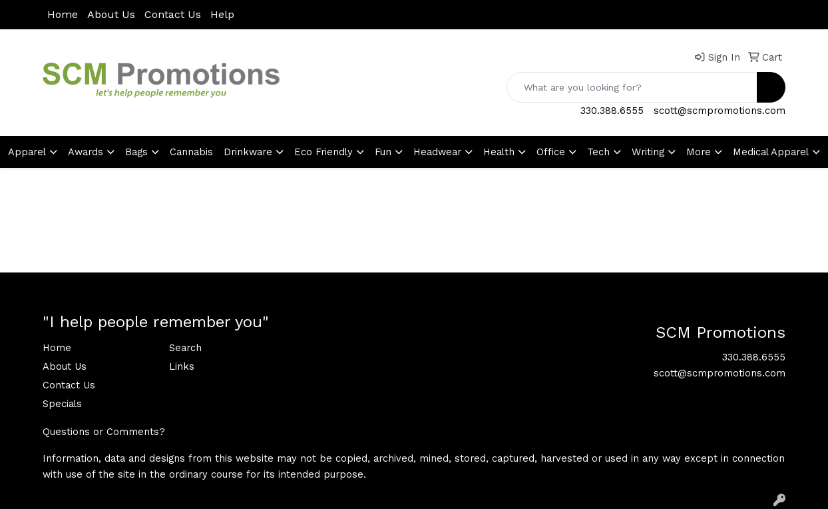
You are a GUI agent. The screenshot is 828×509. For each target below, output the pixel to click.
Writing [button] (648, 152)
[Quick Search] (632, 87)
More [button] (698, 152)
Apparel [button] (27, 152)
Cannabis (191, 152)
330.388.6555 (612, 111)
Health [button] (499, 152)
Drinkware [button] (248, 152)
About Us (111, 14)
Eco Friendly (323, 152)
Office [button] (550, 152)
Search (185, 348)
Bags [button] (136, 152)
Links (181, 366)
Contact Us (172, 14)
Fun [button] (383, 152)
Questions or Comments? (104, 432)
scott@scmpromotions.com (719, 111)
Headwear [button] (437, 152)
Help (222, 14)
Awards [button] (85, 152)
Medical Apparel (771, 152)
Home (62, 14)
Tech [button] (598, 152)
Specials (62, 404)
